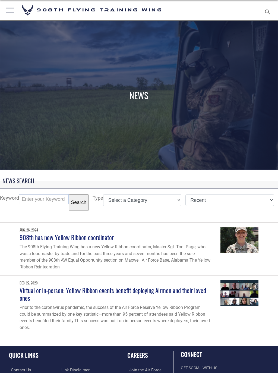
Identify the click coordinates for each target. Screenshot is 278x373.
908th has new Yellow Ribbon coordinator (67, 237)
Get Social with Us (199, 368)
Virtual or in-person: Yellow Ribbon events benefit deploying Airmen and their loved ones (113, 294)
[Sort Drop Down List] (229, 200)
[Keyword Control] (44, 199)
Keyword (9, 198)
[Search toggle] (268, 10)
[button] (9, 10)
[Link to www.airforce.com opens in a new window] (142, 370)
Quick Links (24, 355)
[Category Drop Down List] (142, 200)
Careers (137, 355)
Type (98, 198)
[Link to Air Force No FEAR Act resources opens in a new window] (72, 370)
